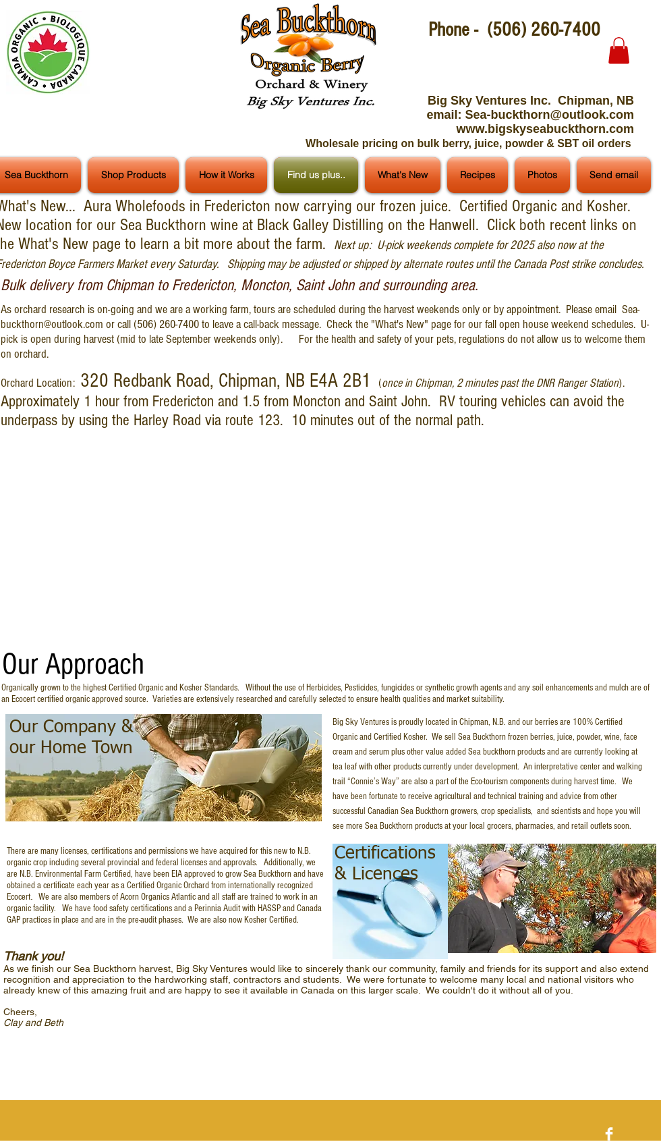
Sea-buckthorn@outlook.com (549, 114)
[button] (619, 50)
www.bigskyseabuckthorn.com (545, 129)
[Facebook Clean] (609, 1134)
